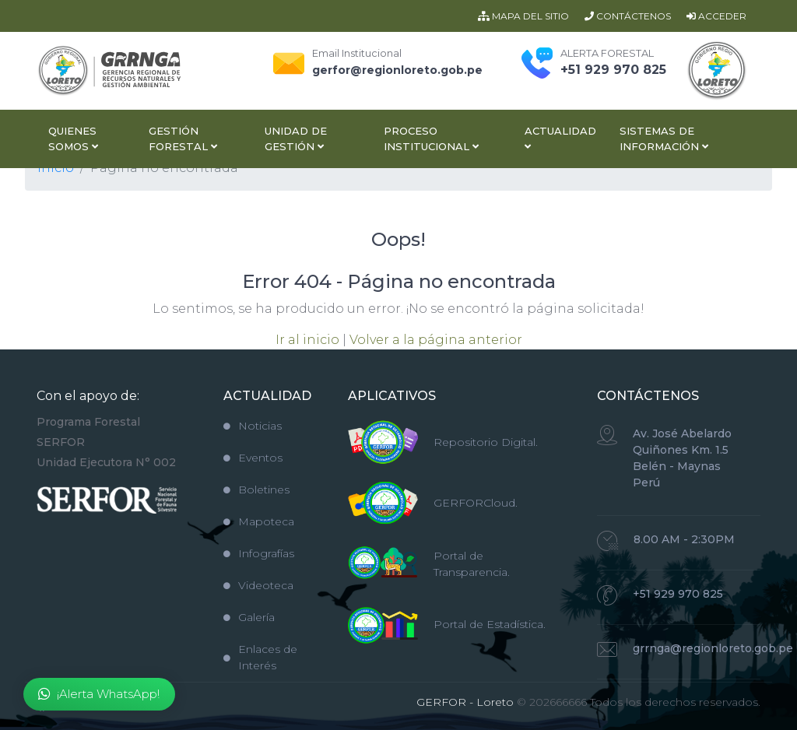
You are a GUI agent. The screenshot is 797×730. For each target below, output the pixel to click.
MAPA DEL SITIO (523, 16)
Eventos (253, 458)
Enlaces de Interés (260, 657)
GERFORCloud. (476, 503)
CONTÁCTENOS (628, 16)
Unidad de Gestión (296, 139)
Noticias (252, 426)
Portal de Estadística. (490, 624)
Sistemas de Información (664, 139)
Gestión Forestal (183, 139)
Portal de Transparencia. (472, 564)
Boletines (256, 490)
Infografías (258, 553)
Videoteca (258, 585)
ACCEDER (716, 16)
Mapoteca (258, 521)
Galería (249, 617)
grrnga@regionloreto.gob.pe (713, 648)
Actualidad (560, 138)
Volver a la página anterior (435, 339)
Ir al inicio (307, 339)
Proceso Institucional (431, 139)
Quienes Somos (73, 139)
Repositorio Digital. (486, 442)
